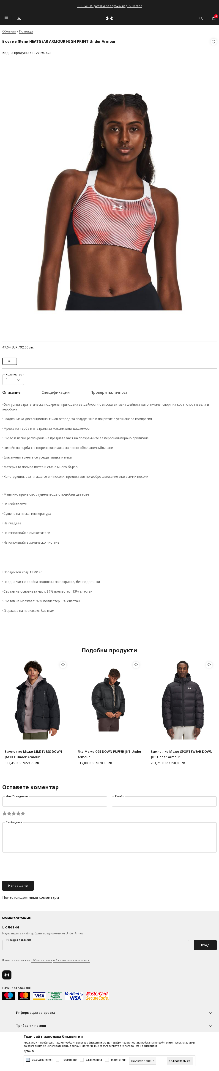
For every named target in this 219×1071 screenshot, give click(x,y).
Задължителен (42, 1059)
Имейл (119, 795)
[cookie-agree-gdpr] (180, 1061)
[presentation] (37, 865)
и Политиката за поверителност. (71, 958)
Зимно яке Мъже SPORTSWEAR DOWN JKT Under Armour (181, 753)
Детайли (29, 1051)
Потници (26, 31)
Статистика (94, 1059)
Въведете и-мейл (19, 938)
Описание (11, 390)
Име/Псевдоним (17, 795)
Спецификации (55, 390)
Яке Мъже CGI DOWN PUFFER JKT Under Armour (109, 753)
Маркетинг (118, 1059)
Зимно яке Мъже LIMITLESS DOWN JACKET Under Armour (33, 753)
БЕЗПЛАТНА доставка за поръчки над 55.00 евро (109, 6)
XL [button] (9, 359)
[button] (214, 47)
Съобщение (14, 821)
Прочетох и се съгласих (46, 959)
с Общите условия (41, 958)
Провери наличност (109, 390)
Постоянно (69, 1059)
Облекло (9, 31)
